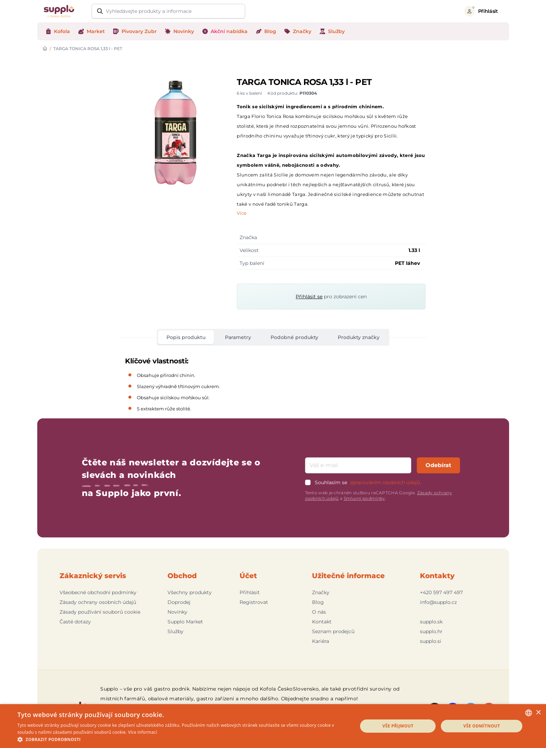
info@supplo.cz (438, 602)
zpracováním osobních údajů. (385, 482)
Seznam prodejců (333, 631)
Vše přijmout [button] (397, 726)
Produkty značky (359, 337)
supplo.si (430, 641)
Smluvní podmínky (364, 498)
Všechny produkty (189, 592)
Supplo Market (185, 622)
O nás (319, 612)
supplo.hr (431, 631)
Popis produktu (185, 337)
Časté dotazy (75, 622)
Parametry (238, 337)
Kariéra (320, 641)
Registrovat (254, 602)
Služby (175, 631)
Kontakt (322, 622)
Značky (320, 592)
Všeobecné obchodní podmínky (98, 592)
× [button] (538, 712)
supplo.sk (431, 622)
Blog (318, 602)
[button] (182, 739)
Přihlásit (250, 592)
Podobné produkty (294, 337)
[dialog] (273, 726)
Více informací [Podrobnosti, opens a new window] (142, 732)
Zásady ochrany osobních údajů (98, 602)
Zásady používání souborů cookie (100, 612)
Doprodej (178, 602)
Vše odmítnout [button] (481, 726)
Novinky (177, 612)
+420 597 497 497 (441, 592)
